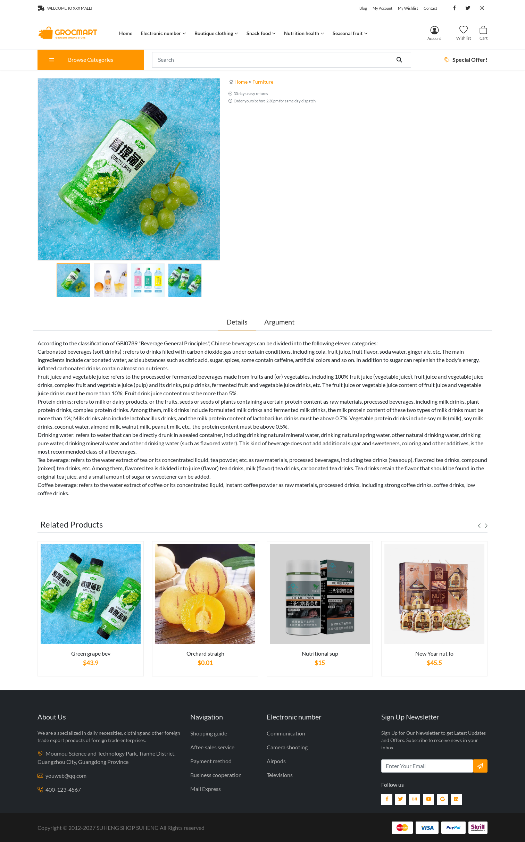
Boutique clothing (213, 33)
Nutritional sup (320, 653)
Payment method (211, 761)
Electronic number (161, 33)
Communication (286, 733)
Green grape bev (90, 653)
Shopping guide (208, 733)
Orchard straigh (205, 653)
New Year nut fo (434, 653)
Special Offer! (466, 59)
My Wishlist (408, 8)
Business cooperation (216, 775)
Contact (430, 8)
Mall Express (205, 788)
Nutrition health (301, 33)
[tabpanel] (90, 611)
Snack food (259, 33)
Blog (363, 8)
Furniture (262, 82)
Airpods (276, 761)
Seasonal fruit (347, 33)
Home (125, 33)
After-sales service (212, 747)
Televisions (280, 775)
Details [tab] (237, 322)
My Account (382, 8)
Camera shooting (287, 747)
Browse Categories (80, 60)
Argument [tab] (279, 322)
